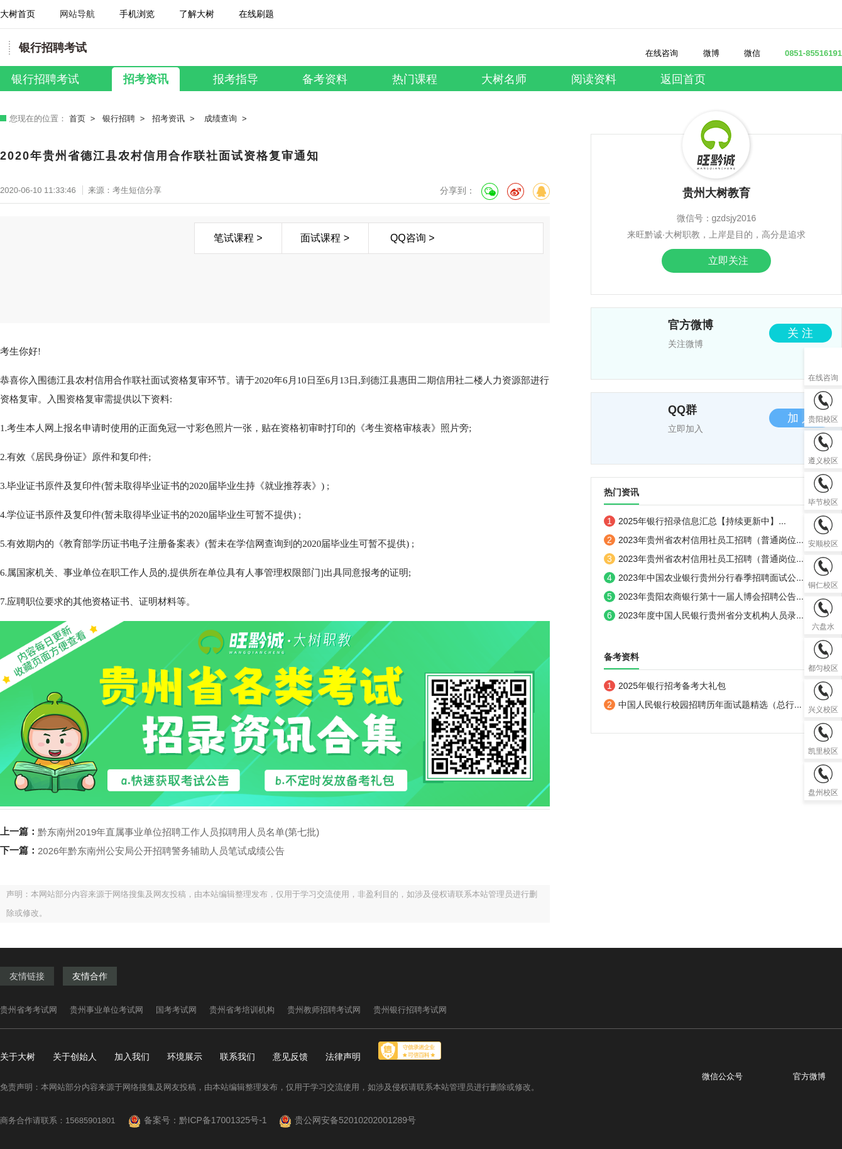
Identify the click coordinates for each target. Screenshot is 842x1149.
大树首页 (17, 14)
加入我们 (132, 1057)
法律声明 (343, 1057)
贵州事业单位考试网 (106, 1009)
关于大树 (17, 1057)
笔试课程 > (238, 238)
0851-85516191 (806, 53)
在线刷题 (256, 18)
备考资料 (324, 79)
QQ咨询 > (412, 238)
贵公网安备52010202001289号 (355, 1120)
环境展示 (184, 1057)
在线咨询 (654, 53)
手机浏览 (137, 18)
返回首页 (683, 79)
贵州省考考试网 (28, 1009)
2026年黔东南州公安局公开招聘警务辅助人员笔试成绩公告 (161, 850)
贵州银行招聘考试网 (410, 1009)
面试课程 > (324, 238)
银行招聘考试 (45, 79)
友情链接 (27, 976)
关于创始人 (75, 1057)
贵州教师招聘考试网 (324, 1009)
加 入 (800, 418)
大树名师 (504, 79)
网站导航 (77, 18)
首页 (77, 118)
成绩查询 (220, 118)
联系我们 (237, 1057)
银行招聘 (118, 118)
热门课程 (414, 79)
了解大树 (196, 14)
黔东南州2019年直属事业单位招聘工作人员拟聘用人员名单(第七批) (178, 832)
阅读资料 (593, 79)
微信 (746, 53)
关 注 (800, 333)
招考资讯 (145, 79)
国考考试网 (176, 1009)
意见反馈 (290, 1057)
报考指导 (235, 79)
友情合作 (89, 976)
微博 (704, 53)
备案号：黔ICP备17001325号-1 (210, 1120)
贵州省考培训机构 (242, 1009)
